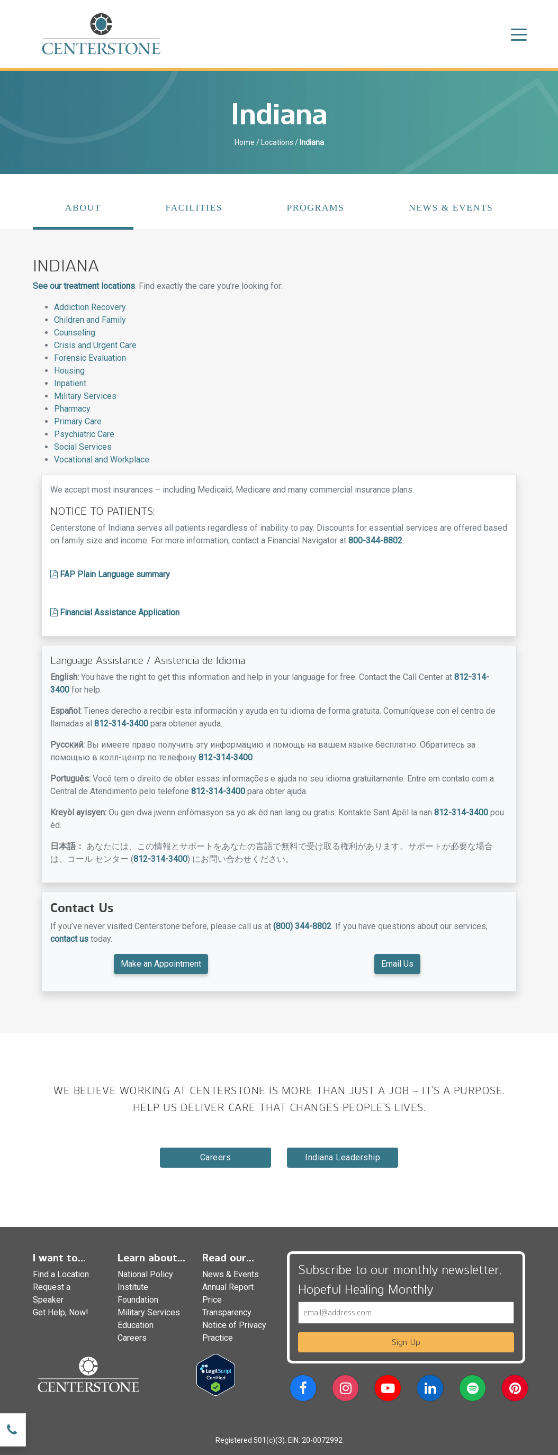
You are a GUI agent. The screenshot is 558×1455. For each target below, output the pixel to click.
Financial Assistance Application (114, 612)
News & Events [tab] (451, 207)
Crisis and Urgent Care (95, 345)
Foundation (138, 1300)
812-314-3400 (121, 724)
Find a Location (61, 1274)
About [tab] (83, 207)
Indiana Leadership (342, 1157)
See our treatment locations (84, 286)
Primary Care (78, 421)
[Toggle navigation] (519, 33)
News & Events (230, 1274)
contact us (69, 939)
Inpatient (70, 383)
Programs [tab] (316, 207)
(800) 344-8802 (302, 926)
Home (245, 142)
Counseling (74, 333)
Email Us (397, 964)
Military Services (85, 396)
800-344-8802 (375, 540)
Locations (277, 142)
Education (136, 1325)
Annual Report (228, 1287)
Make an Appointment (161, 964)
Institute (133, 1287)
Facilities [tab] (193, 207)
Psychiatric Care (84, 434)
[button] (303, 1390)
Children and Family (90, 320)
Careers (215, 1157)
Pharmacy (72, 409)
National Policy (145, 1274)
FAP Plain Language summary (110, 574)
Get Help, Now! (60, 1312)
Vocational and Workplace (101, 459)
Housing (69, 371)
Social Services (83, 447)
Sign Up (406, 1342)
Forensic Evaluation (90, 358)
